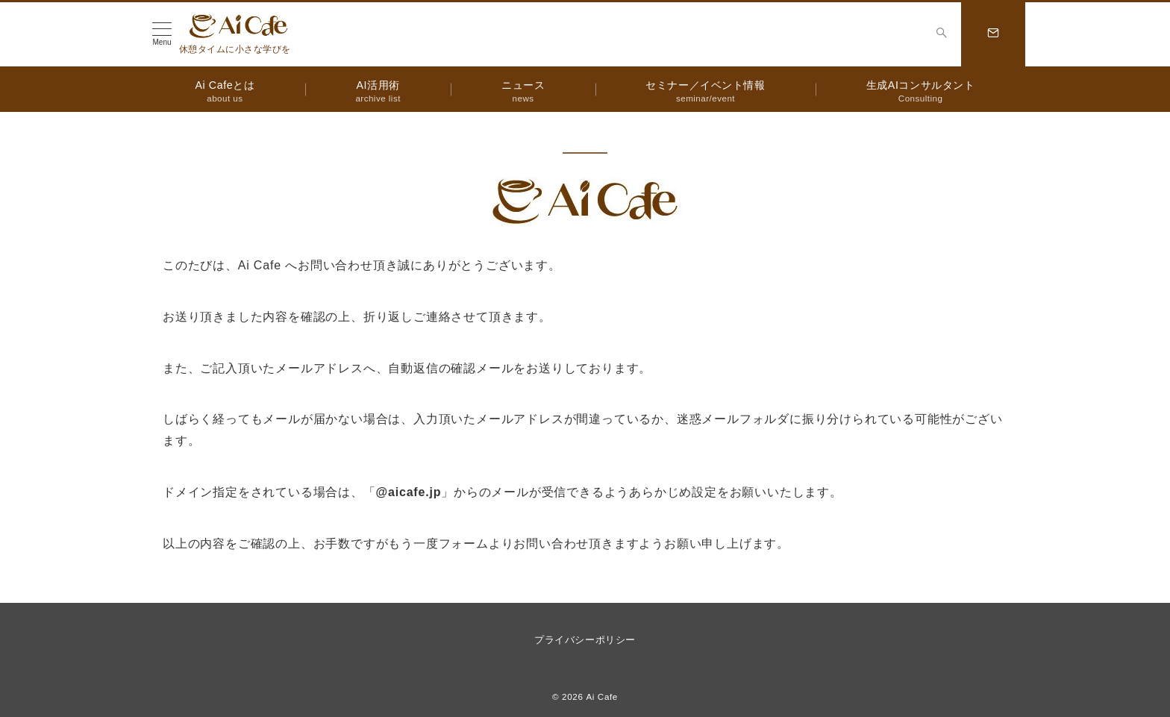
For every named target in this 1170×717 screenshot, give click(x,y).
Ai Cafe (602, 696)
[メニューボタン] (162, 34)
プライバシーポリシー (584, 639)
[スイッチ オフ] (941, 34)
